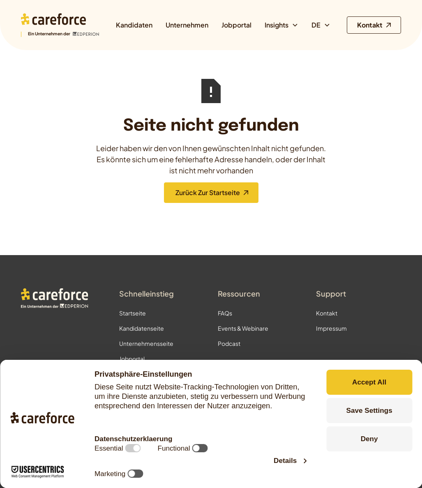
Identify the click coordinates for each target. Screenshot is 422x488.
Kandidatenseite (141, 328)
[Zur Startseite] (60, 25)
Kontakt (326, 313)
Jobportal (236, 25)
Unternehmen (187, 25)
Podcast (229, 343)
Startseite (132, 313)
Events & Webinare (243, 328)
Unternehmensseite (146, 343)
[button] (281, 25)
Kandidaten (134, 25)
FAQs (225, 313)
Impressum (331, 328)
